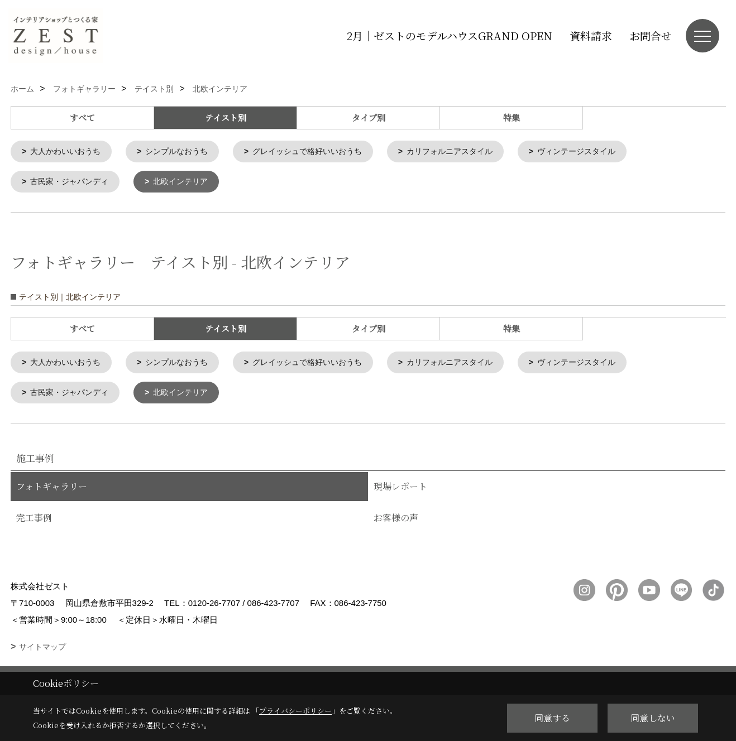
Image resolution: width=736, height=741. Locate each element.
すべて (82, 117)
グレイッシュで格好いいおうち (322, 152)
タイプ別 (368, 117)
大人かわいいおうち (69, 152)
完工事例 (34, 522)
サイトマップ (42, 651)
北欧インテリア (189, 183)
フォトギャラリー (51, 490)
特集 (511, 117)
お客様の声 (396, 522)
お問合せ (650, 35)
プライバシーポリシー (295, 710)
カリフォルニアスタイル (472, 152)
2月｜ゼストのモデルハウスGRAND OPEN (449, 35)
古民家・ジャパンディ (73, 183)
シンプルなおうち (184, 152)
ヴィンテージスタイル (605, 152)
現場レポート (400, 490)
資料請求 (591, 35)
